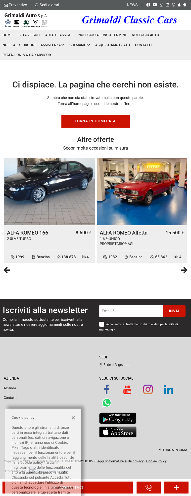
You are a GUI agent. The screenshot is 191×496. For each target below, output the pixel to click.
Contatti (143, 45)
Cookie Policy (156, 461)
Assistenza (52, 45)
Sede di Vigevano (114, 365)
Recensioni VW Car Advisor (26, 55)
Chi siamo (79, 45)
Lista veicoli (28, 35)
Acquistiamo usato (112, 45)
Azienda (10, 388)
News (132, 4)
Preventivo (18, 4)
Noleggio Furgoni (19, 45)
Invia (174, 311)
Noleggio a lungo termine (102, 35)
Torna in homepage (95, 121)
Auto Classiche (59, 35)
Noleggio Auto (145, 35)
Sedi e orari (49, 4)
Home (7, 35)
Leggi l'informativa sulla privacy (120, 461)
